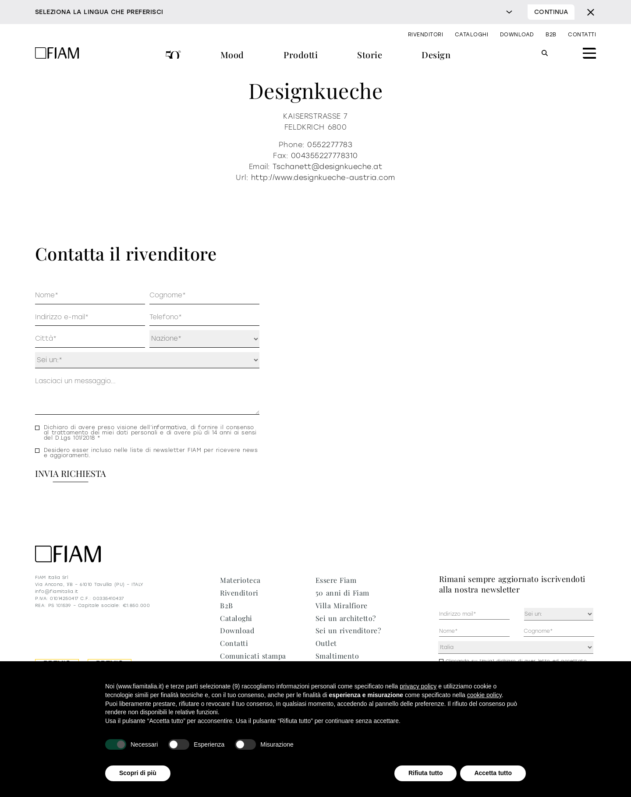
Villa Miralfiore (342, 605)
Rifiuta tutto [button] (425, 772)
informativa (169, 427)
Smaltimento (337, 655)
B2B (551, 35)
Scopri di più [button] (137, 772)
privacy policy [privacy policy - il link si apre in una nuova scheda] (418, 686)
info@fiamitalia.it (56, 591)
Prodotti (301, 54)
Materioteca (240, 580)
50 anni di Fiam (173, 55)
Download (517, 35)
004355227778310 (324, 156)
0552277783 (329, 145)
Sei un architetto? (346, 618)
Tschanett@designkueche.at (327, 166)
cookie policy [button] (484, 694)
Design (436, 54)
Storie (369, 54)
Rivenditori (425, 35)
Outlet (326, 643)
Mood (232, 54)
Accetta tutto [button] (493, 772)
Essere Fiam (336, 580)
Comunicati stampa (253, 655)
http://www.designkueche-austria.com (323, 177)
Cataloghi (471, 35)
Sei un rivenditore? (348, 630)
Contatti (582, 35)
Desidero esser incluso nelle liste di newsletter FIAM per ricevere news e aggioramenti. (151, 453)
